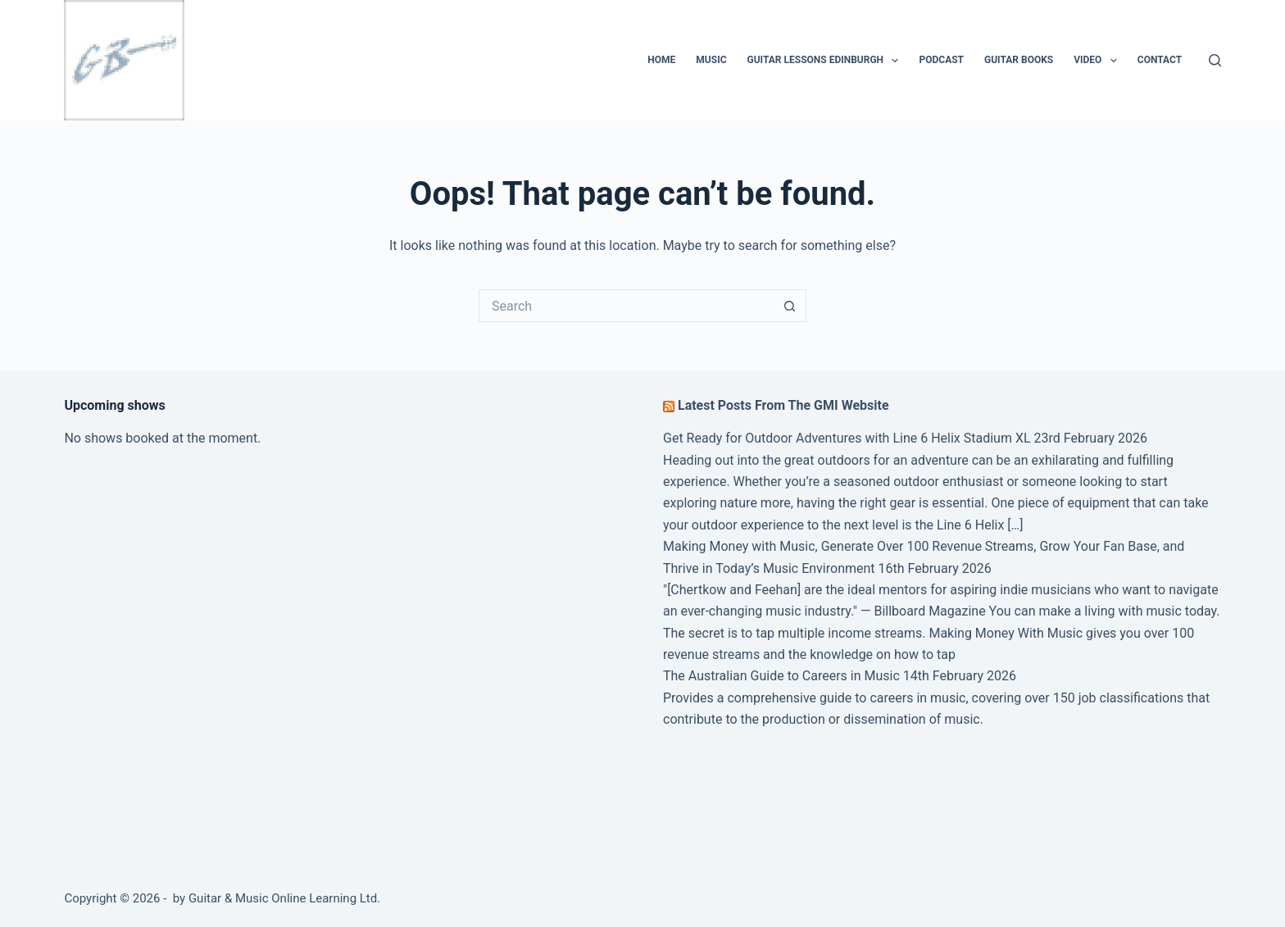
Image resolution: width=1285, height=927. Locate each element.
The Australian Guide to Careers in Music (781, 676)
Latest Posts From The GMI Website (783, 405)
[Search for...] (626, 305)
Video (1099, 60)
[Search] (1215, 60)
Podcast (941, 60)
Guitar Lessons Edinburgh (826, 60)
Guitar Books (1018, 60)
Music (711, 60)
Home (661, 60)
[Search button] (790, 305)
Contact (1159, 60)
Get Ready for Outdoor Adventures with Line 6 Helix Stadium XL (847, 438)
